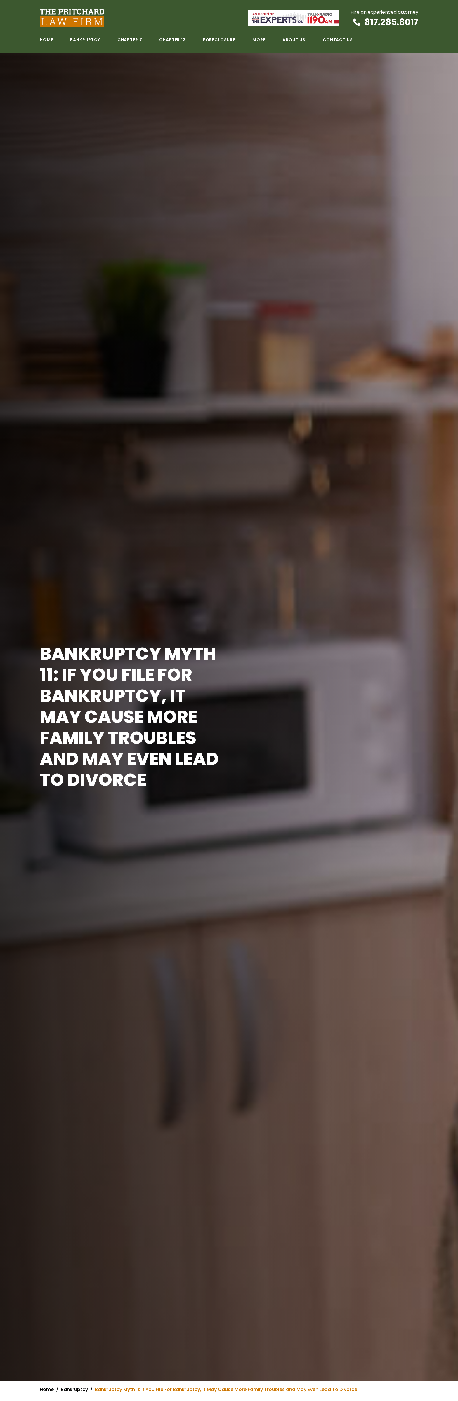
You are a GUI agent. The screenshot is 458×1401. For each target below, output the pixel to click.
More (258, 40)
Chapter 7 (129, 40)
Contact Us (338, 40)
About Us (294, 40)
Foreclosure (219, 40)
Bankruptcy (85, 40)
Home (46, 40)
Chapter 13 (172, 40)
